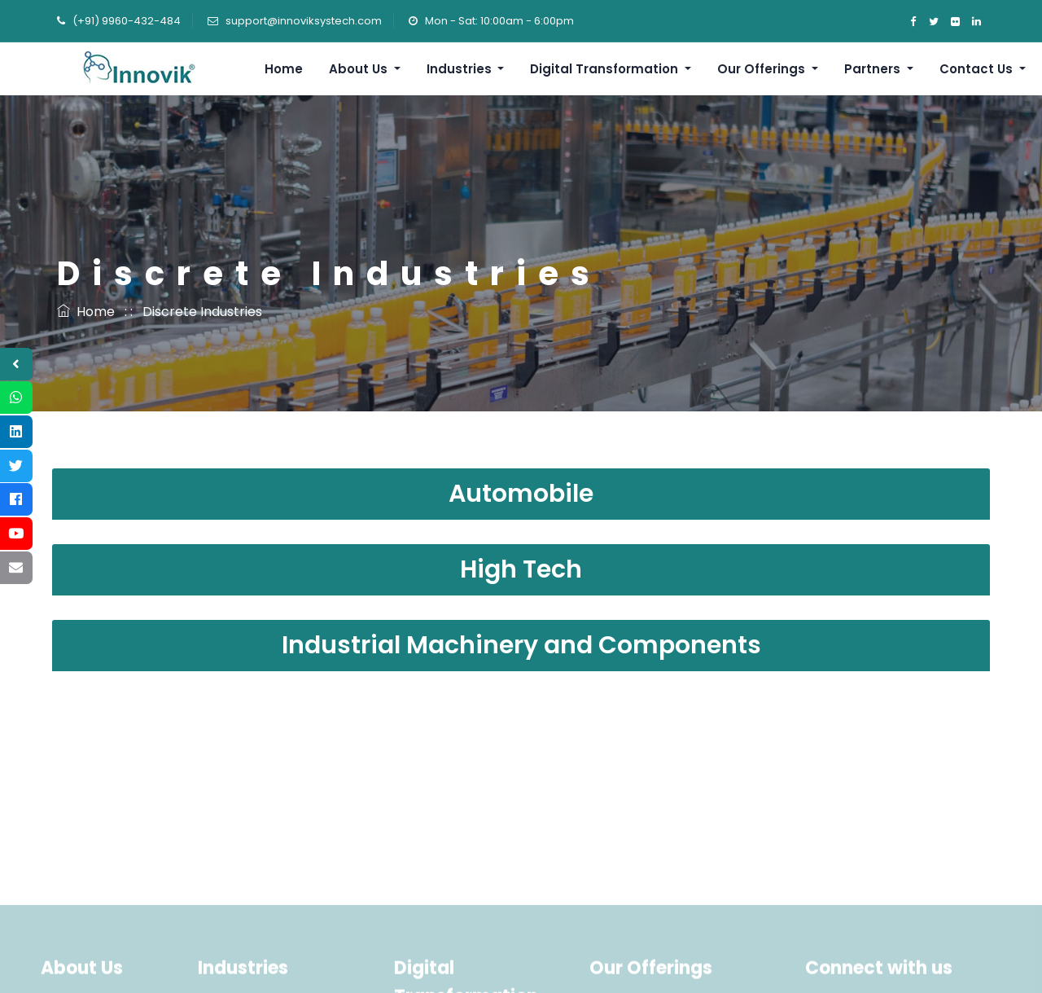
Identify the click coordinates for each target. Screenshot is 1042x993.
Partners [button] (874, 68)
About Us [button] (360, 68)
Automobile (521, 494)
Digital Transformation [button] (605, 68)
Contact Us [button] (977, 68)
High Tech (521, 569)
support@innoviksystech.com (303, 21)
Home (284, 68)
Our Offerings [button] (762, 68)
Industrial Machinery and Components (521, 645)
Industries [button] (461, 68)
